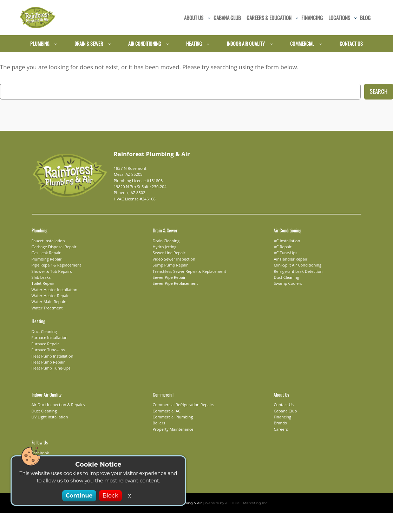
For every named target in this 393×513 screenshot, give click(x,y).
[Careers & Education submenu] (297, 17)
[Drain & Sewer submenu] (109, 43)
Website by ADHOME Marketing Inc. (232, 503)
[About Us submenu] (209, 17)
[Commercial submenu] (320, 43)
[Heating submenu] (208, 43)
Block (109, 496)
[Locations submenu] (355, 17)
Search (378, 91)
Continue (80, 496)
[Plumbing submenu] (55, 43)
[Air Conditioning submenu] (167, 43)
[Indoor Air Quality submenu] (271, 43)
